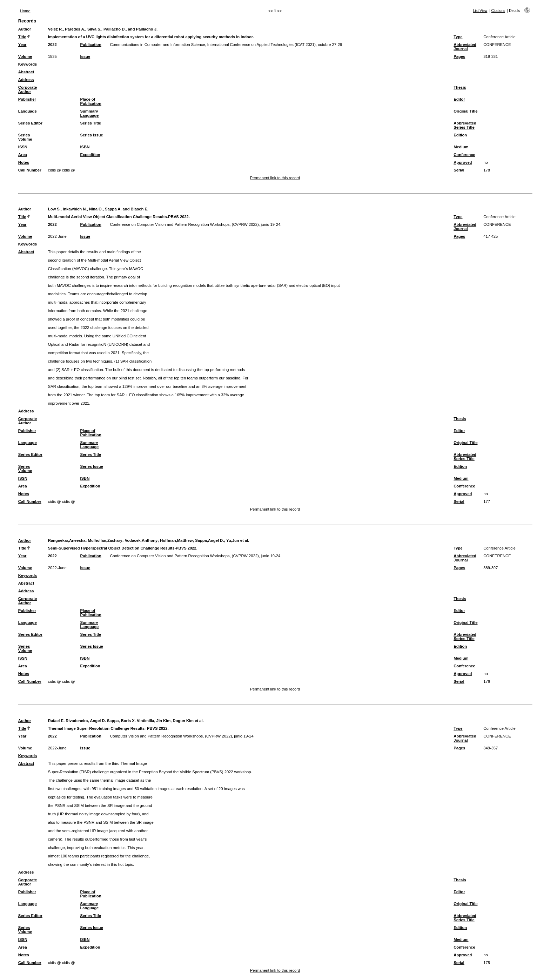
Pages (459, 56)
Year (22, 44)
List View (480, 11)
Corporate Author (27, 89)
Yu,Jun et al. (237, 540)
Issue (85, 56)
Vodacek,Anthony (141, 540)
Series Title (90, 123)
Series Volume (25, 137)
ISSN (22, 147)
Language (27, 111)
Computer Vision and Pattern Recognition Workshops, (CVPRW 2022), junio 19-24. (182, 736)
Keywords (27, 64)
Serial (459, 170)
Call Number (29, 170)
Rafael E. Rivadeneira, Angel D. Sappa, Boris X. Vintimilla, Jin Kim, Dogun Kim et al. (126, 721)
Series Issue (91, 135)
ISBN (85, 147)
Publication (90, 44)
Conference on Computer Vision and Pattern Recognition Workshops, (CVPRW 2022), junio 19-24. (196, 224)
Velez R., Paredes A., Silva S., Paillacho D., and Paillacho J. (102, 29)
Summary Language (89, 113)
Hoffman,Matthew (176, 540)
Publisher (27, 99)
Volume (25, 56)
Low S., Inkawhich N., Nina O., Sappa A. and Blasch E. (98, 209)
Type (458, 37)
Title (22, 37)
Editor (459, 99)
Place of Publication (90, 101)
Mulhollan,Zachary (105, 540)
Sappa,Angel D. (209, 540)
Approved (463, 162)
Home (25, 11)
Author (24, 29)
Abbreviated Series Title (465, 125)
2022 (52, 44)
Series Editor (30, 123)
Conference (464, 155)
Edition (460, 135)
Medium (461, 147)
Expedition (90, 155)
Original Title (465, 111)
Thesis (460, 87)
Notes (23, 162)
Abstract (26, 72)
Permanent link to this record (275, 178)
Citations (498, 11)
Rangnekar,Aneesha (67, 540)
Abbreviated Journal (465, 46)
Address (26, 80)
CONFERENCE (497, 44)
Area (22, 155)
